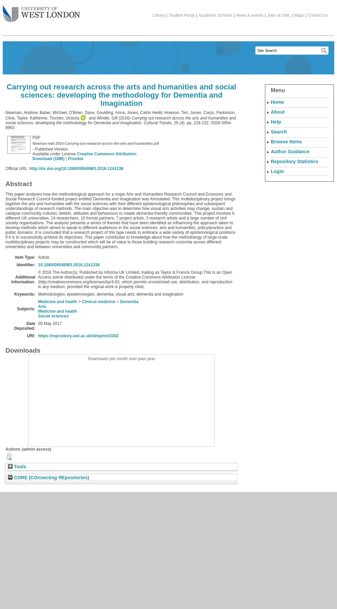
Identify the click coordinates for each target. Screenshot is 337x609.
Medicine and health (57, 301)
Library (158, 15)
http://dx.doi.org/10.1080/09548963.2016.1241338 (76, 168)
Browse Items (286, 141)
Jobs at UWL (279, 15)
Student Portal (182, 15)
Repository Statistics (294, 161)
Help (276, 122)
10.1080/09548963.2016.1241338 (68, 265)
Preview (75, 158)
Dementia (129, 301)
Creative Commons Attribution (107, 154)
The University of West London (41, 11)
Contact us (318, 15)
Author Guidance (290, 151)
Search (279, 131)
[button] (9, 457)
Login (277, 171)
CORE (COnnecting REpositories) (48, 477)
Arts (42, 306)
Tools (17, 466)
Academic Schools (215, 15)
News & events (249, 15)
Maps (299, 15)
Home (277, 102)
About (277, 112)
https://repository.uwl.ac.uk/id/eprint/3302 (78, 336)
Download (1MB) (48, 158)
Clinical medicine (98, 301)
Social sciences (53, 316)
